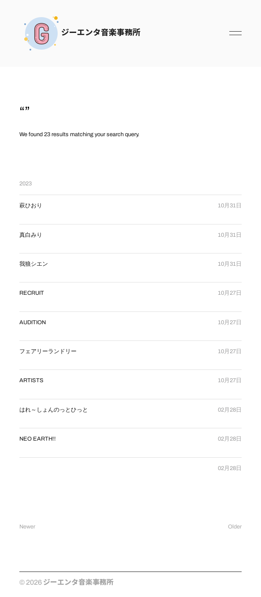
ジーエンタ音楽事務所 (100, 31)
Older (235, 527)
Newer (27, 527)
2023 (25, 184)
